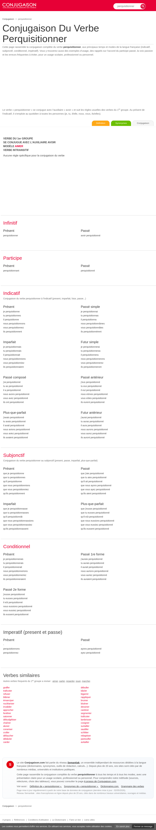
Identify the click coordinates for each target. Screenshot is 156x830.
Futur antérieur (91, 413)
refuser (6, 694)
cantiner (85, 710)
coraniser (8, 729)
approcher (8, 710)
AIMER (19, 146)
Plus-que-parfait (14, 413)
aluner (6, 726)
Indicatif (11, 293)
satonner (7, 716)
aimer (55, 681)
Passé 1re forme (92, 554)
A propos (6, 820)
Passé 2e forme (14, 589)
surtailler (85, 726)
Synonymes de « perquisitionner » (81, 786)
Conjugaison (8, 19)
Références (19, 820)
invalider (7, 707)
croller (6, 732)
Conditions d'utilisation (38, 820)
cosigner (85, 723)
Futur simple (90, 342)
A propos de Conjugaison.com (100, 781)
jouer (78, 681)
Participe (12, 258)
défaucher (8, 736)
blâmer (6, 697)
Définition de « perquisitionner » (46, 786)
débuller (85, 687)
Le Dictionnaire (59, 820)
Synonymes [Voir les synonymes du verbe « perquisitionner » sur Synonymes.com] (119, 123)
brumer (84, 700)
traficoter (7, 691)
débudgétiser (9, 720)
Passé (85, 231)
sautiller (85, 729)
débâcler (7, 739)
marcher (86, 681)
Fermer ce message (143, 826)
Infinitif (10, 223)
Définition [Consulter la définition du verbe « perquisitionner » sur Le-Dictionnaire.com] (97, 123)
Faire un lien (75, 820)
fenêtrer (7, 713)
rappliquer (86, 697)
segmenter (86, 713)
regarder (70, 681)
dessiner (85, 707)
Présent (8, 231)
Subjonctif (13, 455)
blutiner (84, 703)
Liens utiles (89, 820)
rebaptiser (86, 736)
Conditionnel (16, 546)
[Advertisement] (78, 82)
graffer (6, 687)
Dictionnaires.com (110, 786)
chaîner (7, 723)
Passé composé (14, 377)
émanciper (8, 700)
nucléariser (8, 703)
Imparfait (9, 342)
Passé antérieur (92, 377)
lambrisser (86, 720)
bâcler (84, 691)
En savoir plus (122, 826)
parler (62, 681)
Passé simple (90, 307)
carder (6, 742)
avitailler (85, 742)
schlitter (85, 732)
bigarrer (85, 694)
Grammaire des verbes (132, 786)
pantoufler (86, 739)
